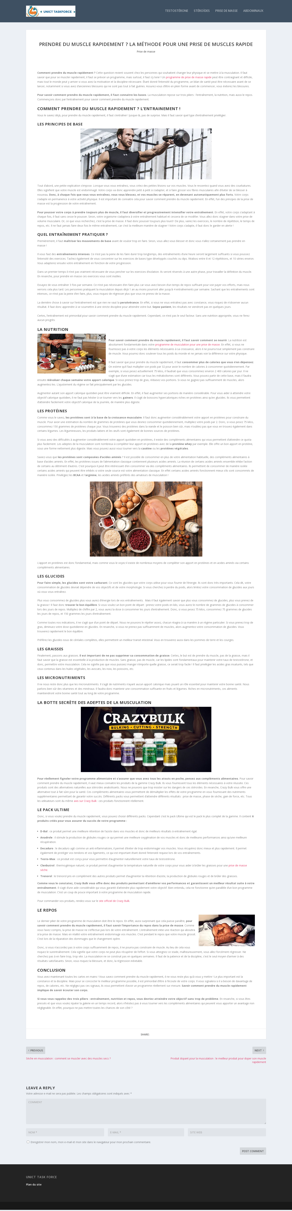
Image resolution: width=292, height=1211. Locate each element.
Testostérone (176, 12)
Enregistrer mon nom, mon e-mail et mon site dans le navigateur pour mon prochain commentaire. (91, 1143)
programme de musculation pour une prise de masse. (187, 345)
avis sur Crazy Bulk (85, 802)
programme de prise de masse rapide (189, 78)
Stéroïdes (202, 12)
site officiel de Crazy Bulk (113, 902)
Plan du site (33, 1185)
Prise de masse (226, 12)
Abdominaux (253, 12)
